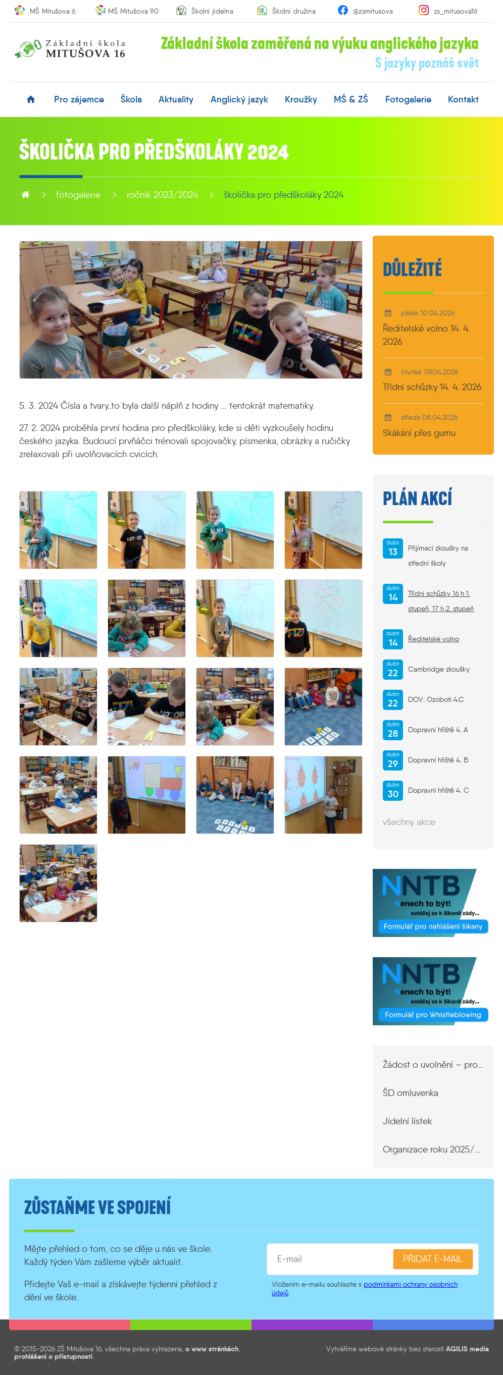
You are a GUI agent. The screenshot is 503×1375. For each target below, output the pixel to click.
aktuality (176, 99)
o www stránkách (211, 1348)
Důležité (412, 270)
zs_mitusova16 (456, 11)
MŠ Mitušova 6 (53, 11)
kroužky (301, 99)
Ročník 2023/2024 (162, 194)
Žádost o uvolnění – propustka (433, 1064)
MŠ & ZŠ (351, 99)
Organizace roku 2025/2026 (433, 1149)
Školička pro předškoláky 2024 (283, 194)
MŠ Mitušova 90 (133, 11)
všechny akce (409, 822)
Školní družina (294, 11)
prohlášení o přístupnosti (53, 1356)
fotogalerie (408, 99)
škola (131, 99)
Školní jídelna (212, 11)
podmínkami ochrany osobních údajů (365, 1288)
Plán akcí (417, 499)
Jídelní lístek (407, 1121)
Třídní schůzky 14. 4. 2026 (432, 387)
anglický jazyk (239, 99)
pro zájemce (79, 99)
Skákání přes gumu (419, 432)
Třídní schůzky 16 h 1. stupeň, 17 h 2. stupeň (441, 601)
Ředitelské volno (433, 639)
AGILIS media (467, 1348)
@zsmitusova (373, 11)
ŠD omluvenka (410, 1092)
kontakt (463, 99)
